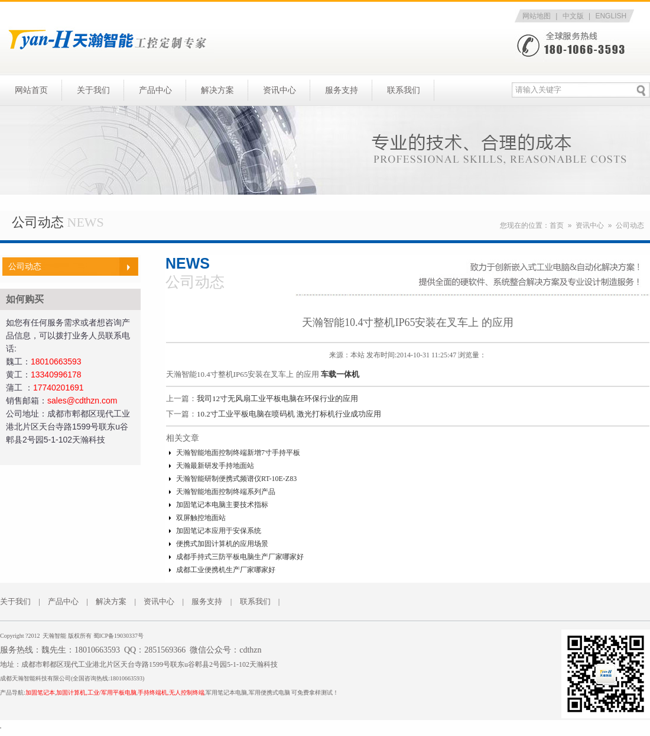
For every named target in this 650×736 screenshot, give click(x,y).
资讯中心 (279, 90)
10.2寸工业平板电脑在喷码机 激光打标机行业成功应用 (289, 413)
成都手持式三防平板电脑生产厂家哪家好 (240, 557)
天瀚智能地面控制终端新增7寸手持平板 (238, 452)
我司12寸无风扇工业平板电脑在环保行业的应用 (277, 398)
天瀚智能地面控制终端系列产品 (225, 492)
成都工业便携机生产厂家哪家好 (225, 570)
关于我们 (93, 90)
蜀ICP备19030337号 (118, 635)
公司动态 (630, 225)
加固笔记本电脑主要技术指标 (222, 505)
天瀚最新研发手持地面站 (215, 465)
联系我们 (403, 90)
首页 (557, 225)
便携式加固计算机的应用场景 (222, 544)
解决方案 (217, 90)
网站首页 (31, 90)
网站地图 (536, 16)
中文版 (573, 16)
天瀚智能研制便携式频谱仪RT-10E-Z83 (236, 478)
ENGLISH (610, 16)
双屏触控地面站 (201, 518)
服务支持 (341, 90)
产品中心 (155, 90)
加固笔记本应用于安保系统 (218, 531)
